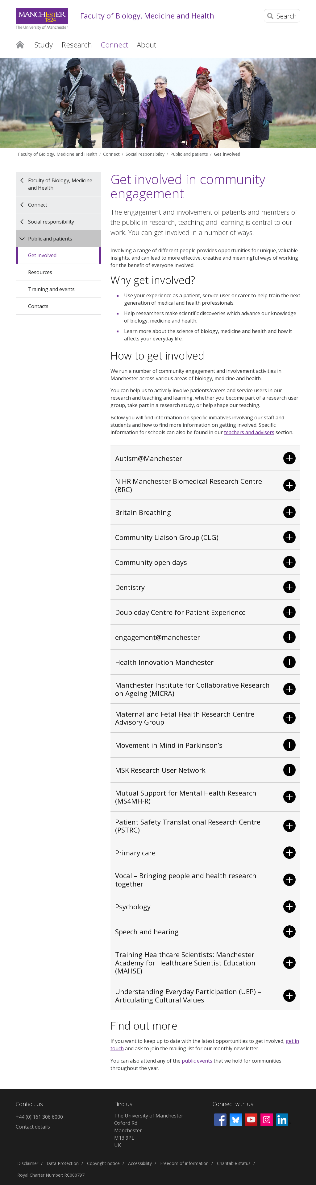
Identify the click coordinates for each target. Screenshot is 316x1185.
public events (197, 1060)
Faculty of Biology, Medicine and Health (147, 15)
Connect (111, 154)
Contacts (38, 306)
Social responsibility (145, 154)
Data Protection (63, 1163)
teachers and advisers (249, 432)
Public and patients (189, 154)
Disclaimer (27, 1163)
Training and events (51, 289)
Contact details (33, 1126)
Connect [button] (114, 44)
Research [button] (76, 44)
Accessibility (140, 1163)
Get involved (227, 154)
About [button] (146, 44)
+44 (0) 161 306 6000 (39, 1116)
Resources (40, 272)
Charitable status (234, 1163)
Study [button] (44, 44)
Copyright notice (103, 1163)
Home (20, 44)
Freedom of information (184, 1163)
